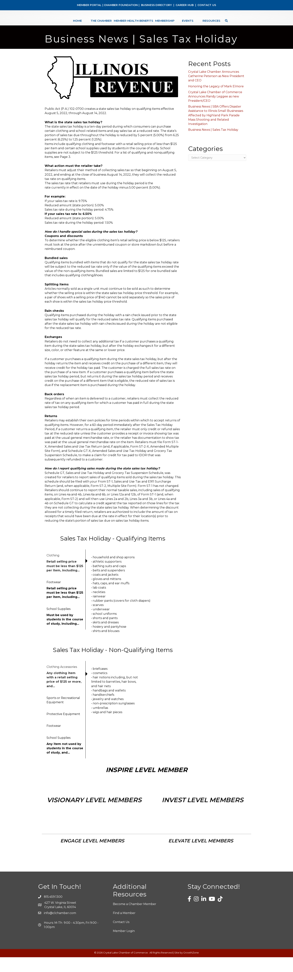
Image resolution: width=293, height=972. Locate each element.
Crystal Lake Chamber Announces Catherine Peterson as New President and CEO (216, 91)
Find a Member (124, 928)
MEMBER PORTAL (89, 5)
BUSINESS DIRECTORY (156, 5)
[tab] (65, 577)
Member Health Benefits (123, 25)
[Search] (235, 25)
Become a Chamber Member (134, 919)
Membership (175, 25)
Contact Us (121, 937)
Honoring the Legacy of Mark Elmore (216, 101)
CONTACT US (207, 5)
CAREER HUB (185, 5)
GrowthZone (191, 967)
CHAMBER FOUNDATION (121, 5)
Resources (222, 25)
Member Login (124, 945)
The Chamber (90, 25)
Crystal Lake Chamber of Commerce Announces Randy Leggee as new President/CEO (215, 111)
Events (198, 25)
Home (67, 25)
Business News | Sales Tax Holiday (213, 144)
